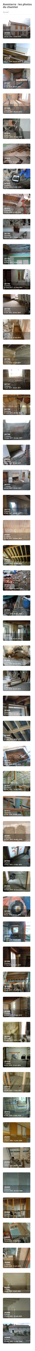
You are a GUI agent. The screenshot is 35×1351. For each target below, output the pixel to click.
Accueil (6, 12)
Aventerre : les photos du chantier (17, 5)
